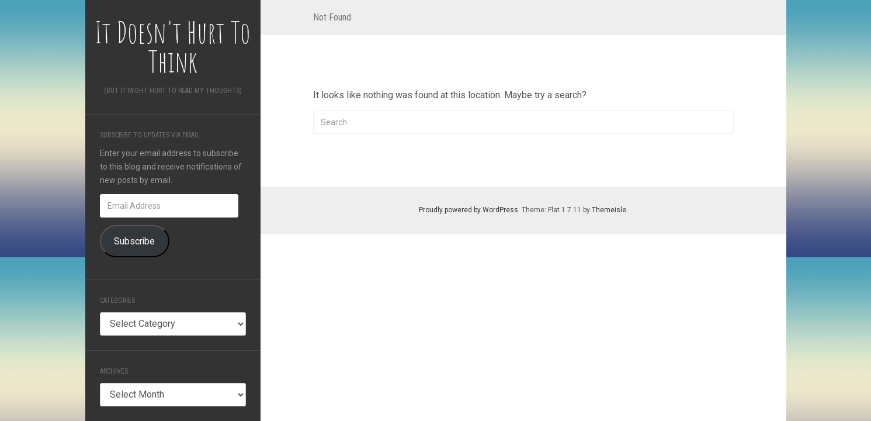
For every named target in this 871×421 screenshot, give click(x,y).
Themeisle (609, 210)
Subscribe (134, 241)
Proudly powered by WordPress (468, 210)
